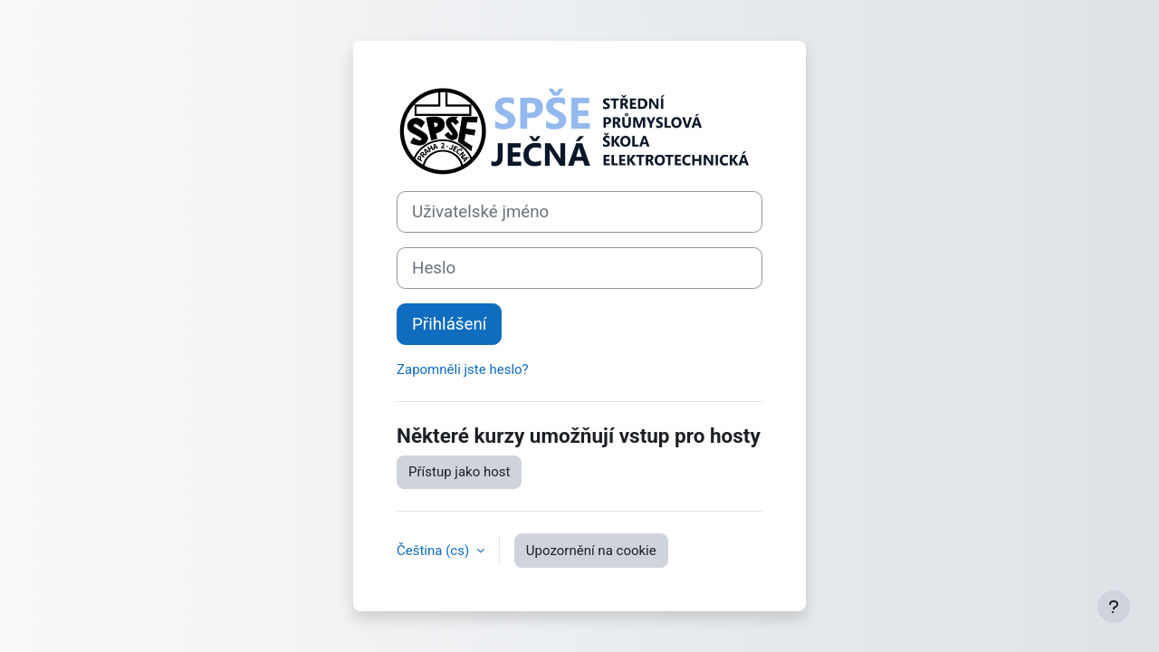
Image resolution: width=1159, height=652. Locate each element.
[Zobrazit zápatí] (1113, 606)
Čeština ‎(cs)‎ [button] (435, 550)
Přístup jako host (459, 472)
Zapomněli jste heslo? (463, 369)
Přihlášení (449, 324)
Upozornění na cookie (591, 550)
